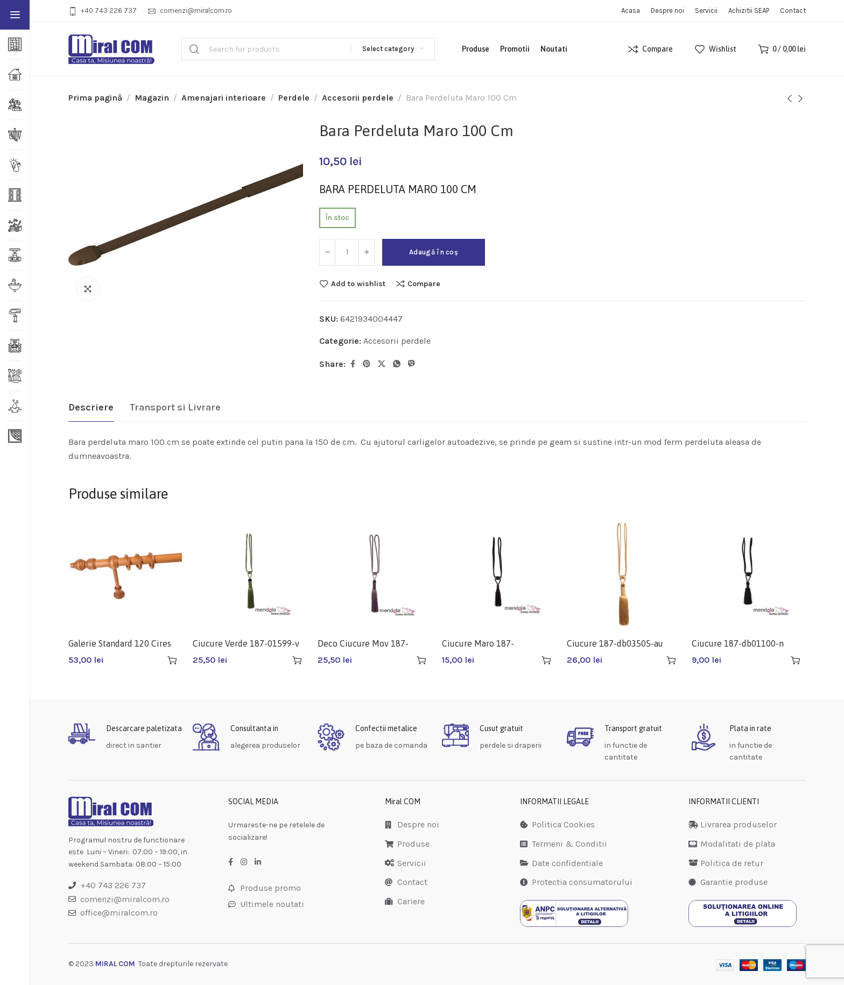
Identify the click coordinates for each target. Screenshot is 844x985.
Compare (423, 283)
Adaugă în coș (433, 252)
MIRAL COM (115, 963)
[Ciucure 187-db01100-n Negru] (749, 575)
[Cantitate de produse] (347, 252)
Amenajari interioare (223, 98)
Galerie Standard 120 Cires (119, 643)
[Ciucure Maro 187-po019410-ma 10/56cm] (499, 575)
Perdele (294, 98)
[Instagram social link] (244, 862)
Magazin (152, 98)
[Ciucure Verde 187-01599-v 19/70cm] (250, 575)
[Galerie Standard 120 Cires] (125, 575)
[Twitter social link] (381, 364)
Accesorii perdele (357, 98)
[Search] (308, 49)
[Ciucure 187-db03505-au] (624, 575)
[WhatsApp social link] (396, 364)
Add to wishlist (358, 283)
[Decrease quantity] (327, 252)
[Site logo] (111, 49)
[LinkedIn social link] (258, 862)
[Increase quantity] (366, 252)
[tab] (91, 408)
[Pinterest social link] (366, 364)
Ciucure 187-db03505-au (615, 643)
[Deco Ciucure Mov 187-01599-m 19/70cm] (375, 575)
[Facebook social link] (353, 364)
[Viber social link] (411, 364)
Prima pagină (95, 98)
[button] (172, 660)
